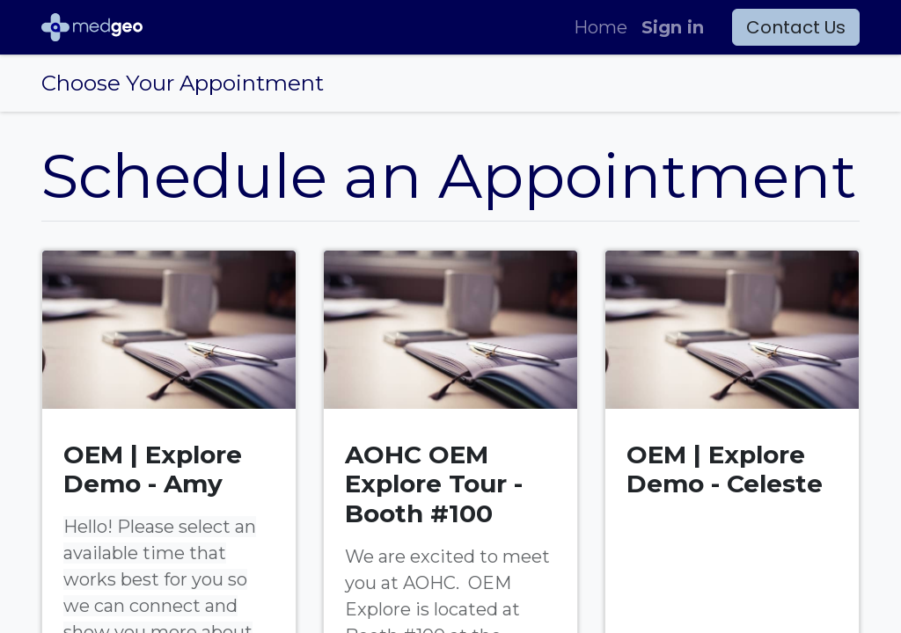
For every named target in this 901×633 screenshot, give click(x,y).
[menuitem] (600, 27)
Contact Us (796, 27)
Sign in (672, 27)
